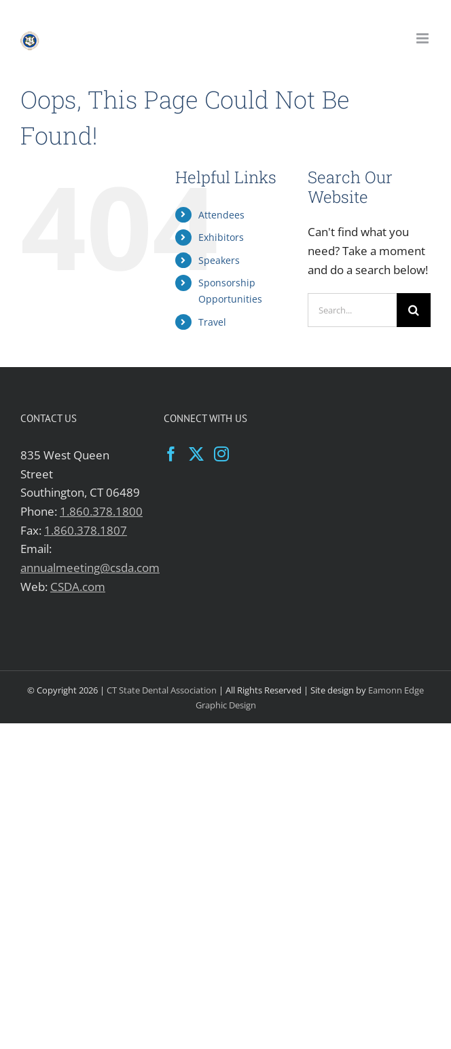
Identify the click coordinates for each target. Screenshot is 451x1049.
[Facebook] (171, 453)
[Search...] (352, 310)
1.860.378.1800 (101, 511)
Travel (212, 322)
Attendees (221, 214)
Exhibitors (221, 237)
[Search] (414, 310)
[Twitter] (196, 453)
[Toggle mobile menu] (423, 38)
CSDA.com (77, 586)
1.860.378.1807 (85, 530)
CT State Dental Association (162, 690)
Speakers (219, 260)
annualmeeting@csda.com (90, 567)
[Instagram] (221, 453)
